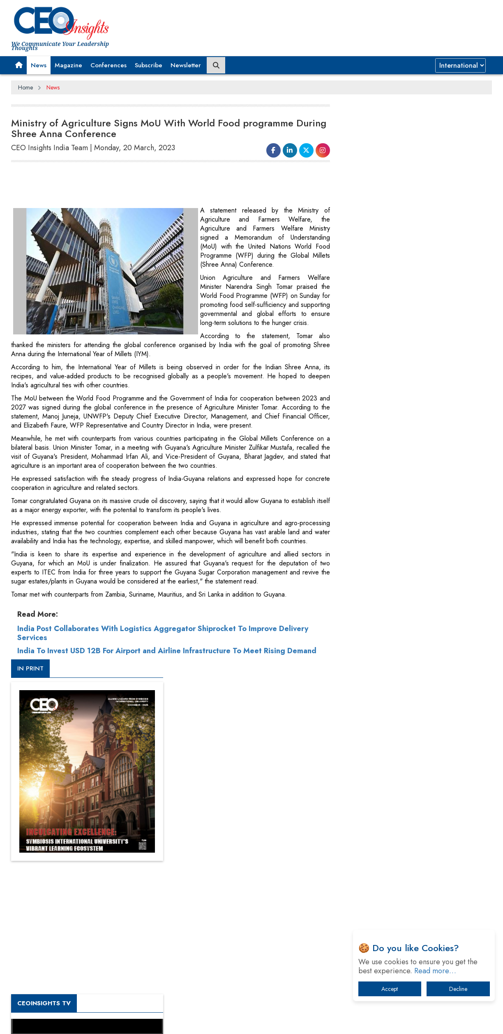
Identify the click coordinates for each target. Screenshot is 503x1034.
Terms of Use (158, 1021)
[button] (19, 65)
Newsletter (186, 65)
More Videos (361, 573)
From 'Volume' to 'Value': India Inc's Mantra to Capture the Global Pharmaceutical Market (413, 764)
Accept (389, 989)
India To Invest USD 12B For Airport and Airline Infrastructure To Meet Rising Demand (166, 650)
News (38, 65)
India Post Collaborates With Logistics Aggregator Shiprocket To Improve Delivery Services (162, 633)
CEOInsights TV (372, 444)
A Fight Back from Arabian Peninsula (400, 785)
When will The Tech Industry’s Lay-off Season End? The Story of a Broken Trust (419, 807)
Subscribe (148, 65)
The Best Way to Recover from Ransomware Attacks (410, 875)
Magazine (68, 65)
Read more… (435, 970)
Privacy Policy (110, 1021)
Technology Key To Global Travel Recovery (408, 828)
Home (25, 87)
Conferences (108, 65)
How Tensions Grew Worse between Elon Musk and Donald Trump (415, 900)
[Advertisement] (160, 185)
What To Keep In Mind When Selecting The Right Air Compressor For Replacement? (416, 850)
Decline (458, 989)
